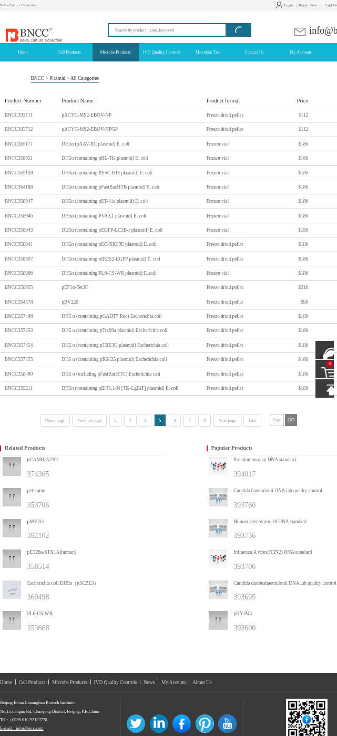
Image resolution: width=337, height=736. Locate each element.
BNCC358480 (19, 374)
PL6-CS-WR (40, 613)
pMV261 (36, 521)
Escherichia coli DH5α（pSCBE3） (63, 583)
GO (291, 420)
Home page (55, 420)
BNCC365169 (19, 172)
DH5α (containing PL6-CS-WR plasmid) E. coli (109, 273)
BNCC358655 (19, 287)
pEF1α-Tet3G (75, 287)
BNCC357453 (19, 330)
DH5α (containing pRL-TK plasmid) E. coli (105, 158)
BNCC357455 (19, 359)
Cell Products (32, 682)
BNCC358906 (19, 273)
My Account (173, 682)
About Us (201, 682)
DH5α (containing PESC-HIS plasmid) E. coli (107, 172)
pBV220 (70, 302)
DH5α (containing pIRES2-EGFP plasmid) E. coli (111, 259)
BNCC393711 (19, 115)
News (149, 682)
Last (252, 420)
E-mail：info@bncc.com (22, 728)
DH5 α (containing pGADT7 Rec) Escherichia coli (111, 316)
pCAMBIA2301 (43, 459)
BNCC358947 (19, 201)
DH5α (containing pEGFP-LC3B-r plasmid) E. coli (112, 230)
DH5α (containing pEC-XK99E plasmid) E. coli (109, 244)
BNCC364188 (19, 187)
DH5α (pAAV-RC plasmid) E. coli (95, 144)
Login (286, 5)
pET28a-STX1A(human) (52, 552)
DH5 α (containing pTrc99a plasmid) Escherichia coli (114, 330)
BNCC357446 (19, 316)
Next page (227, 420)
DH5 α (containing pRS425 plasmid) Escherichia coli (114, 359)
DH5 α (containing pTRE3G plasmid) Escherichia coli (115, 345)
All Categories (84, 78)
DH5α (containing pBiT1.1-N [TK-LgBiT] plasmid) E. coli (120, 388)
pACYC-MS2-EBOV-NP (86, 115)
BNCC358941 (19, 244)
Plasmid (57, 78)
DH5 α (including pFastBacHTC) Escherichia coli (111, 374)
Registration (308, 5)
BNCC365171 (19, 144)
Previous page (89, 420)
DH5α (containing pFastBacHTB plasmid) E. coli (110, 187)
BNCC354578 (19, 302)
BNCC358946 (19, 216)
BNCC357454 (19, 345)
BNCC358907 (19, 259)
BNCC (38, 78)
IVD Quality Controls (115, 682)
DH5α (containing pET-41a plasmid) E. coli (105, 201)
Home (6, 682)
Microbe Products (69, 682)
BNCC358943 (19, 230)
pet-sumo (36, 490)
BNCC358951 (19, 158)
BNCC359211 (19, 388)
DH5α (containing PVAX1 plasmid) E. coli (104, 216)
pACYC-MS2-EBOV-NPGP (90, 129)
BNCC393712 (19, 129)
